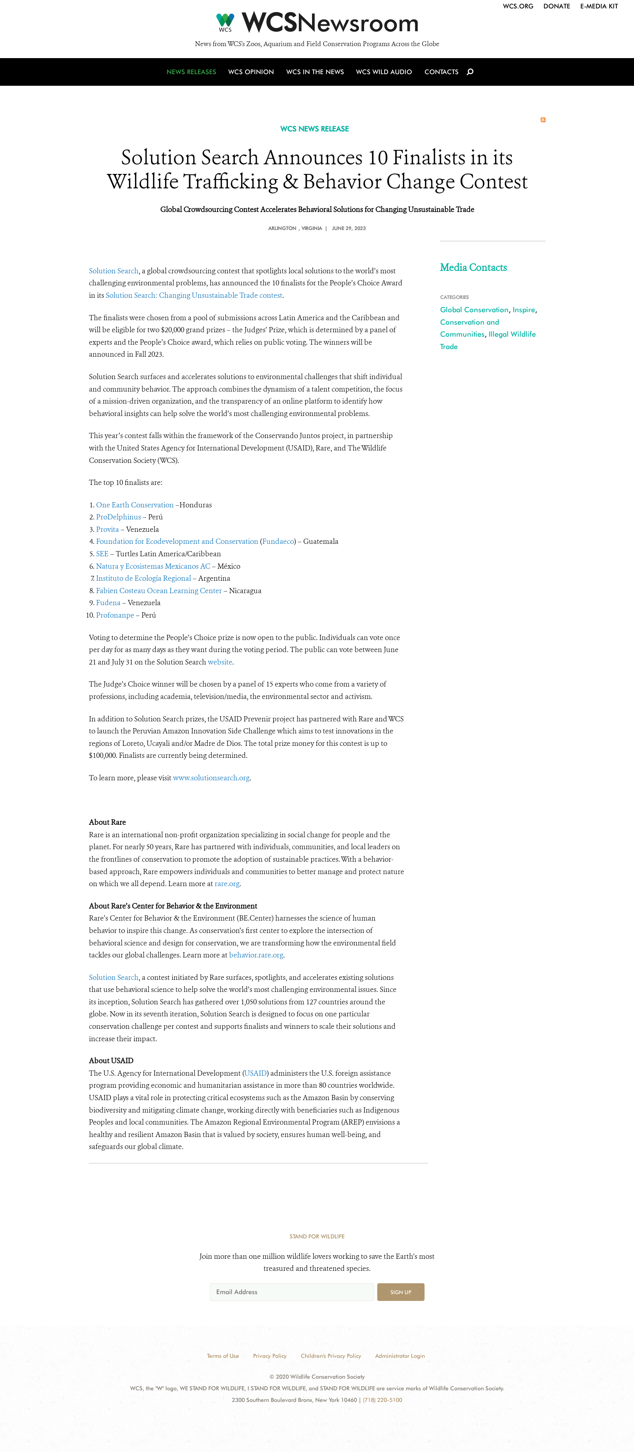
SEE (102, 554)
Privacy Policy (270, 1356)
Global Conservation (474, 309)
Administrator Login (400, 1356)
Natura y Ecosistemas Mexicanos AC (153, 566)
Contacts (440, 73)
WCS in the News (315, 73)
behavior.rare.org (256, 955)
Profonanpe (115, 615)
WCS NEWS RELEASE (314, 129)
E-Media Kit (599, 6)
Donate (556, 6)
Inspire (524, 309)
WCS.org (518, 6)
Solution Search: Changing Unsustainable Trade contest (194, 295)
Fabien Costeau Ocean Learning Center (159, 591)
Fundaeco (278, 541)
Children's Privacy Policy (331, 1356)
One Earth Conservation (135, 505)
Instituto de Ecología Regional (143, 578)
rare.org (227, 884)
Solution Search (114, 271)
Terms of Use (223, 1356)
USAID (255, 1073)
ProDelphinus (118, 517)
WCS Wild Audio (384, 73)
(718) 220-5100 (382, 1400)
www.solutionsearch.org (211, 778)
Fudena (108, 603)
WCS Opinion (252, 73)
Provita (107, 529)
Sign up (400, 1292)
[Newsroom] (317, 25)
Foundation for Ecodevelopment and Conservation (177, 541)
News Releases (193, 73)
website (220, 662)
